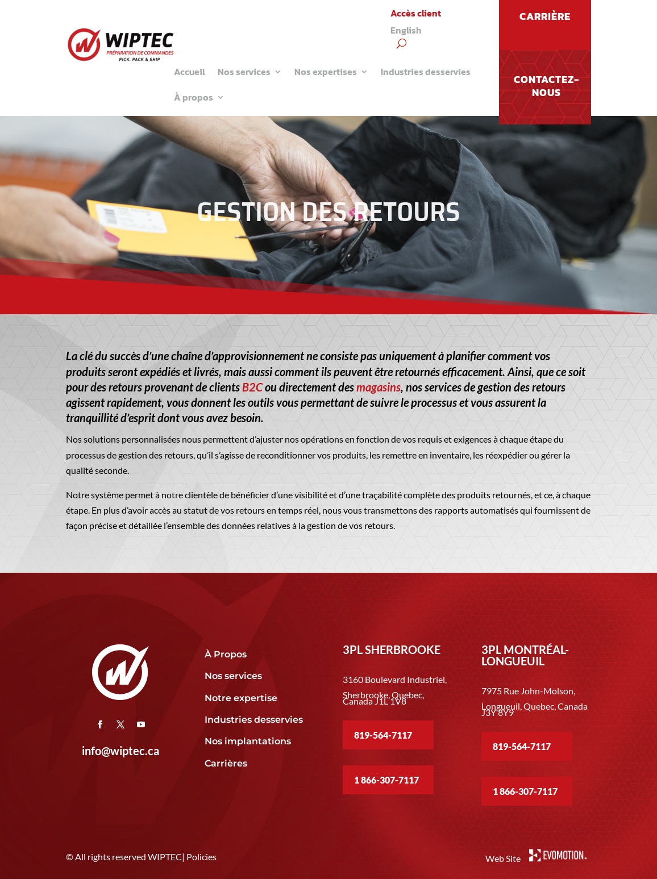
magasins (378, 387)
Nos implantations (249, 741)
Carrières (226, 763)
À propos (193, 97)
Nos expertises (325, 71)
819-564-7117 (383, 735)
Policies (201, 856)
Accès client (415, 14)
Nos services (244, 71)
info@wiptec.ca (120, 750)
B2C (252, 387)
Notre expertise (242, 698)
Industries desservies (426, 71)
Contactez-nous (546, 86)
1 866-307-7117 (386, 779)
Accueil (189, 71)
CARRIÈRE (545, 16)
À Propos (226, 654)
